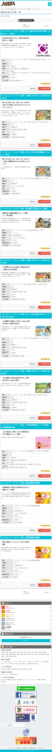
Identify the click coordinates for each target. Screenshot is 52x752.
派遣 (2, 674)
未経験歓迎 (9, 679)
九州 (28, 669)
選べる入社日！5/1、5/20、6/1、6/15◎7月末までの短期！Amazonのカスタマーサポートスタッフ (16, 105)
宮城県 (10, 652)
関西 (20, 669)
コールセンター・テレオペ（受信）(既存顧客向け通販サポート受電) (24, 209)
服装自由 (14, 679)
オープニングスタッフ (31, 679)
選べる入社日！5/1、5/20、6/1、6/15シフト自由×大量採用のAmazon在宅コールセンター (16, 161)
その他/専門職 (29, 663)
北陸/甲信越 (13, 669)
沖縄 (31, 669)
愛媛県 (43, 654)
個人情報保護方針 (32, 748)
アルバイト (6, 674)
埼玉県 (29, 652)
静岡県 (10, 654)
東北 (6, 669)
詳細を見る (32, 88)
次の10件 (46, 25)
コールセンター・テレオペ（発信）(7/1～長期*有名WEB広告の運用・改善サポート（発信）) (25, 32)
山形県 (17, 652)
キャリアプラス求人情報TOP (15, 748)
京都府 (21, 654)
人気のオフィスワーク (26, 619)
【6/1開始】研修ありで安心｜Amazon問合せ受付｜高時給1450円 (16, 322)
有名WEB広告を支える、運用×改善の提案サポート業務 (15, 39)
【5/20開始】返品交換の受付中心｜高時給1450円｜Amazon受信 (15, 379)
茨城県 (21, 652)
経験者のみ (3, 681)
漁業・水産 (35, 663)
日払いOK (3, 679)
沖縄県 (15, 656)
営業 (9, 661)
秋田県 (14, 652)
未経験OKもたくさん (26, 623)
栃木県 (25, 652)
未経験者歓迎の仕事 (26, 611)
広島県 (36, 654)
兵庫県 (29, 654)
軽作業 (44, 661)
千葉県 (32, 652)
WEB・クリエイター (23, 661)
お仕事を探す (25, 640)
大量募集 (39, 679)
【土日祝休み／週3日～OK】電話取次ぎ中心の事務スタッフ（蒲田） (15, 433)
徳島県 (40, 654)
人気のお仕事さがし (26, 607)
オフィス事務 (4, 661)
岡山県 (32, 654)
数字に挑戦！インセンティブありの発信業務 (15, 543)
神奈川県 (41, 652)
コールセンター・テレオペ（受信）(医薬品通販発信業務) (20, 483)
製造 (48, 661)
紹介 (18, 674)
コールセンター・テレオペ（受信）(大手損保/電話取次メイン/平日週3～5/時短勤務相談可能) (25, 426)
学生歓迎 (43, 679)
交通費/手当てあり (21, 679)
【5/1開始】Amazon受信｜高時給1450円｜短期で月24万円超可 (16, 268)
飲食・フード (39, 661)
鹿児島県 (11, 656)
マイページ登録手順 (7, 725)
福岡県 (47, 654)
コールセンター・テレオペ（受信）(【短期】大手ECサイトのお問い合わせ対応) (25, 97)
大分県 (6, 656)
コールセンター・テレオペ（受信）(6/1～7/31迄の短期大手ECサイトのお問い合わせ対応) (25, 316)
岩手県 (6, 652)
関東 (9, 669)
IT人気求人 (26, 627)
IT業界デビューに (26, 615)
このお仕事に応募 (44, 88)
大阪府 (25, 654)
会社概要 (25, 748)
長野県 (6, 654)
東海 (18, 669)
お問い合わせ (40, 748)
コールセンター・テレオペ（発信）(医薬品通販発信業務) (20, 537)
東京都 (36, 652)
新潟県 (44, 652)
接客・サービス (32, 661)
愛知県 (14, 654)
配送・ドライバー (5, 663)
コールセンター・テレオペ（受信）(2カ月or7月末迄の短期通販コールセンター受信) (25, 153)
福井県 (2, 654)
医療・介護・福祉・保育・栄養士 (17, 663)
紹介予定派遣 (13, 674)
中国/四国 (24, 669)
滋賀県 (17, 654)
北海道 (2, 652)
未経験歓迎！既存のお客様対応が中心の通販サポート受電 (15, 488)
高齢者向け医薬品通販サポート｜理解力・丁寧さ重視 (15, 214)
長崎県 (2, 656)
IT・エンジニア (14, 661)
